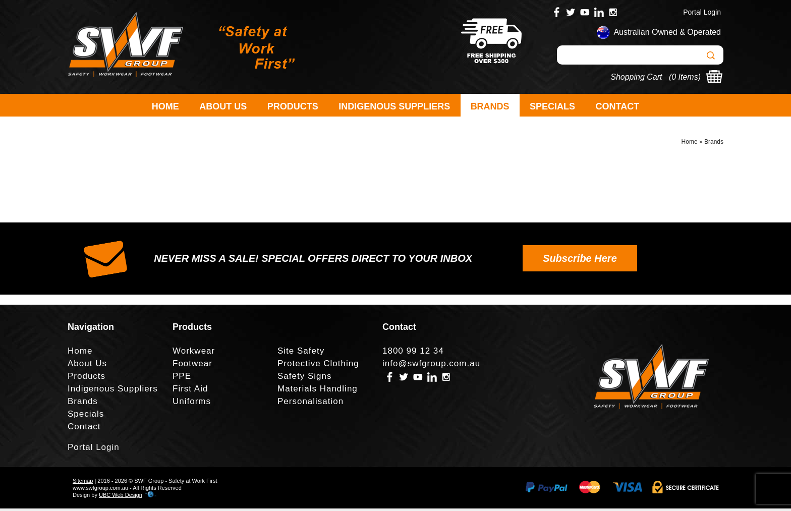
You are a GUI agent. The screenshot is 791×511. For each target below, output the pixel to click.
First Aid (190, 391)
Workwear (194, 353)
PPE (182, 378)
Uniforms (192, 404)
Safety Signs (304, 378)
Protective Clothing (318, 366)
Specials (552, 106)
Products (292, 106)
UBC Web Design (120, 497)
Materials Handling (317, 391)
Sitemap (83, 483)
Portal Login (702, 12)
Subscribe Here (580, 260)
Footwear (192, 366)
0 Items (684, 77)
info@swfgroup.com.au (431, 366)
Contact (618, 106)
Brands (490, 106)
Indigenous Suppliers (394, 106)
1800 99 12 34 (413, 353)
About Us (223, 106)
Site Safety (300, 353)
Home (165, 106)
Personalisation (310, 404)
